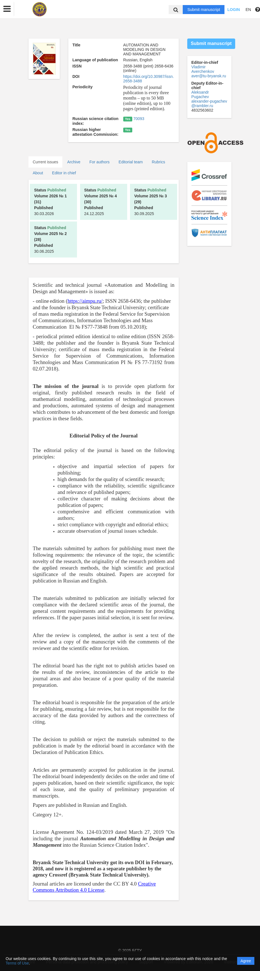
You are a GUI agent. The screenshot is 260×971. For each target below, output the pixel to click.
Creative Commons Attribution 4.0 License (94, 887)
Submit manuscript (203, 9)
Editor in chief (64, 173)
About (38, 173)
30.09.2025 (150, 202)
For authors (99, 162)
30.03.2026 (50, 202)
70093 (138, 118)
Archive (73, 162)
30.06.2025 (50, 239)
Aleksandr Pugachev (200, 94)
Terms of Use (17, 963)
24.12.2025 (100, 202)
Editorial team (131, 162)
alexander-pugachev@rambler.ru (209, 103)
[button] (7, 9)
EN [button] (248, 9)
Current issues (45, 162)
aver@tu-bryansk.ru (208, 76)
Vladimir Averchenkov (202, 69)
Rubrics (158, 162)
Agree (246, 961)
